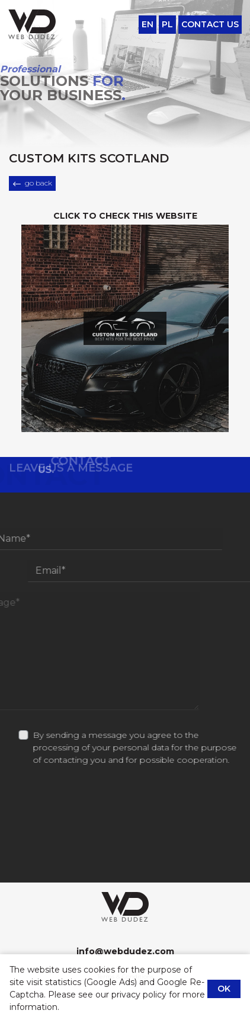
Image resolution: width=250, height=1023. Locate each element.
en (147, 24)
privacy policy (138, 994)
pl (167, 24)
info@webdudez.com (125, 951)
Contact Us (210, 24)
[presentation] (125, 858)
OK (223, 988)
